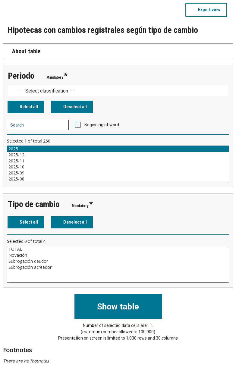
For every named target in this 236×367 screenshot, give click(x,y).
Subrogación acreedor (118, 267)
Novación (118, 255)
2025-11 (118, 161)
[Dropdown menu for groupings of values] (118, 90)
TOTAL (118, 249)
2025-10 (118, 167)
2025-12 (118, 155)
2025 (118, 149)
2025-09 (118, 173)
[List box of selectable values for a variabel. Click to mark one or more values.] (118, 164)
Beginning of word (101, 124)
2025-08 (118, 179)
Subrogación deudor (118, 261)
